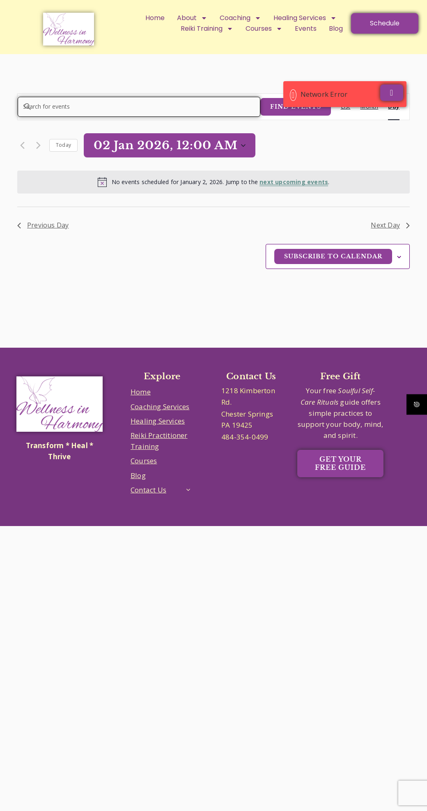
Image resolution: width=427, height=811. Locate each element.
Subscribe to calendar (333, 256)
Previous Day (43, 225)
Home (155, 18)
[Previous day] (22, 145)
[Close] (391, 92)
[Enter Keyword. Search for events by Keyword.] (139, 107)
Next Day (390, 225)
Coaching (240, 18)
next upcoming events (293, 182)
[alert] (213, 182)
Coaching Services (160, 406)
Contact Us (148, 489)
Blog (138, 475)
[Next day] (38, 145)
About (192, 18)
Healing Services (305, 18)
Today (63, 144)
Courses (144, 460)
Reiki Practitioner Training (159, 441)
